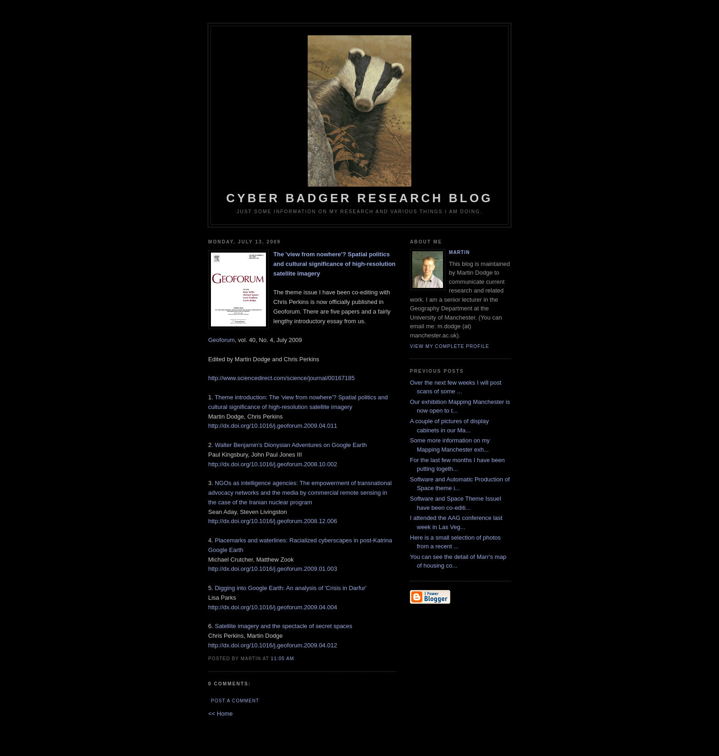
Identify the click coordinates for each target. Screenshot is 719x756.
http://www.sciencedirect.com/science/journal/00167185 (281, 378)
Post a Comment (235, 700)
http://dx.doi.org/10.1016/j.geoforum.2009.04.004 (272, 607)
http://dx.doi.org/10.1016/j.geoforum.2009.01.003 (272, 568)
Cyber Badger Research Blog (359, 120)
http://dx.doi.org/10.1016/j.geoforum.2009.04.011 (272, 425)
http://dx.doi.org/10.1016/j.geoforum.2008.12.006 (272, 521)
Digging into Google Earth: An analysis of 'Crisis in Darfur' (290, 588)
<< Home (220, 713)
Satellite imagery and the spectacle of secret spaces (283, 626)
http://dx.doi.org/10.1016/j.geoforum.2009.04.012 (272, 645)
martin (459, 252)
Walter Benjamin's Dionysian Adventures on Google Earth (291, 444)
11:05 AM (282, 658)
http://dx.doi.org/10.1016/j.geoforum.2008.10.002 (272, 464)
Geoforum (221, 340)
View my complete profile (449, 346)
